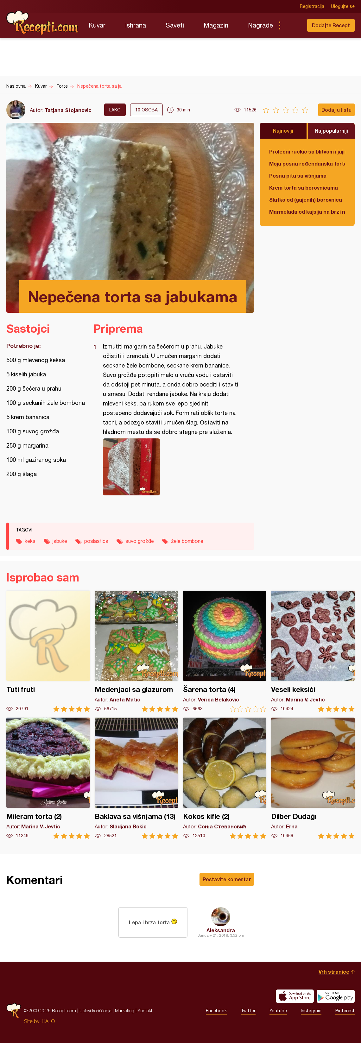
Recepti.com (42, 22)
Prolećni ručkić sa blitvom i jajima (307, 151)
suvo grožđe (139, 541)
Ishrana (135, 25)
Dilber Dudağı (313, 778)
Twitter (248, 1010)
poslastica (96, 541)
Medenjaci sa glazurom (136, 651)
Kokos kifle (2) (225, 778)
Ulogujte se (343, 6)
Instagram (311, 1010)
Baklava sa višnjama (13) (136, 778)
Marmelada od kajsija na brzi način (307, 212)
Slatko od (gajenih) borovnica (305, 200)
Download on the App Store (295, 996)
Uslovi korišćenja (95, 1010)
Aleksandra (220, 930)
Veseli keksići (313, 651)
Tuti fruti (48, 651)
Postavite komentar (227, 879)
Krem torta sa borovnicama (303, 188)
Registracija (312, 6)
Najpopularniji (331, 131)
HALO (48, 1021)
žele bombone (187, 541)
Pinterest (345, 1010)
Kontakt (145, 1010)
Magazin (216, 25)
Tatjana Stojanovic (68, 110)
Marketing (124, 1010)
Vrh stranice (334, 972)
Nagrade (260, 25)
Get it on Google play (336, 996)
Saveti (175, 25)
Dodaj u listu (336, 110)
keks (30, 541)
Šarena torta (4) (225, 651)
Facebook (216, 1010)
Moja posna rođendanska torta (307, 163)
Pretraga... (292, 25)
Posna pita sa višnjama (297, 176)
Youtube (278, 1010)
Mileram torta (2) (48, 778)
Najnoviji (283, 131)
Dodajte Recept (331, 25)
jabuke (60, 541)
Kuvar (97, 25)
